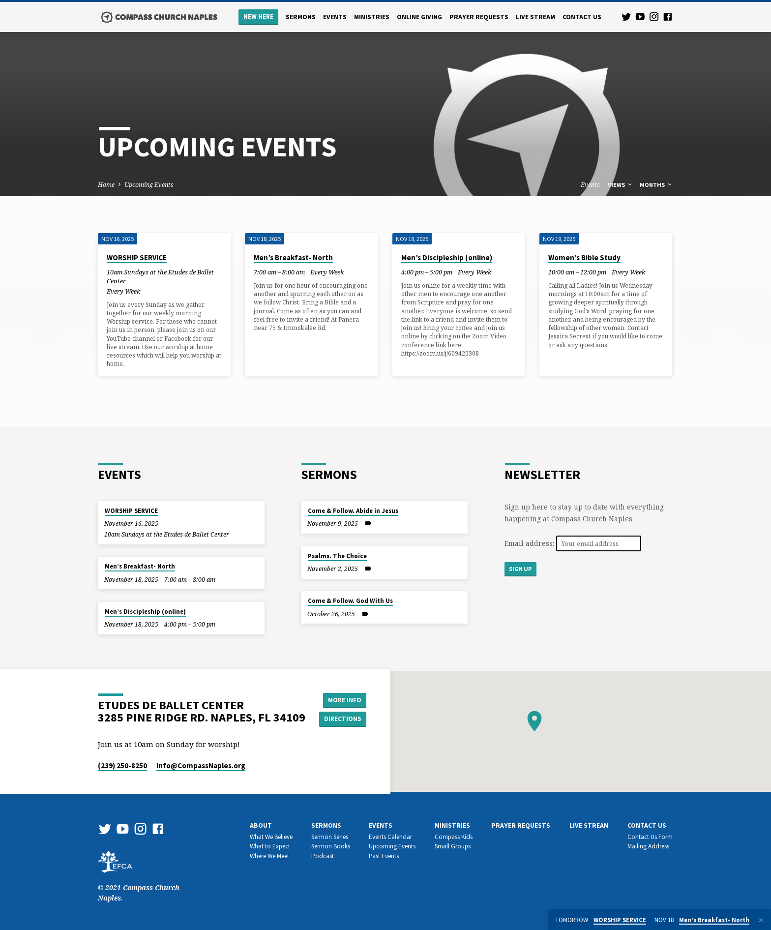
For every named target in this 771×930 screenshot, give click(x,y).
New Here (258, 16)
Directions (344, 719)
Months (656, 184)
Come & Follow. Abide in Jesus (353, 511)
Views (620, 184)
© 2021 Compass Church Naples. (138, 882)
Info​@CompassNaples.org (200, 765)
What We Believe (271, 837)
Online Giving (419, 17)
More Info (343, 699)
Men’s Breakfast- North (293, 257)
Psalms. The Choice (337, 556)
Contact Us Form (650, 837)
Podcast (322, 856)
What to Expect (270, 846)
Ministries (371, 17)
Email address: (530, 543)
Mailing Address (648, 846)
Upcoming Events (149, 184)
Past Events (384, 856)
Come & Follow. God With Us (350, 601)
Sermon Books (330, 846)
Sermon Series (329, 837)
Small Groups (453, 846)
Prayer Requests (478, 17)
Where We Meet (269, 856)
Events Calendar (390, 837)
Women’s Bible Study (584, 257)
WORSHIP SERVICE (137, 257)
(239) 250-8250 (122, 765)
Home (106, 184)
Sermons (301, 17)
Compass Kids (454, 837)
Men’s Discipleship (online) (446, 257)
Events (335, 17)
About (261, 825)
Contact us (582, 17)
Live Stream (535, 17)
